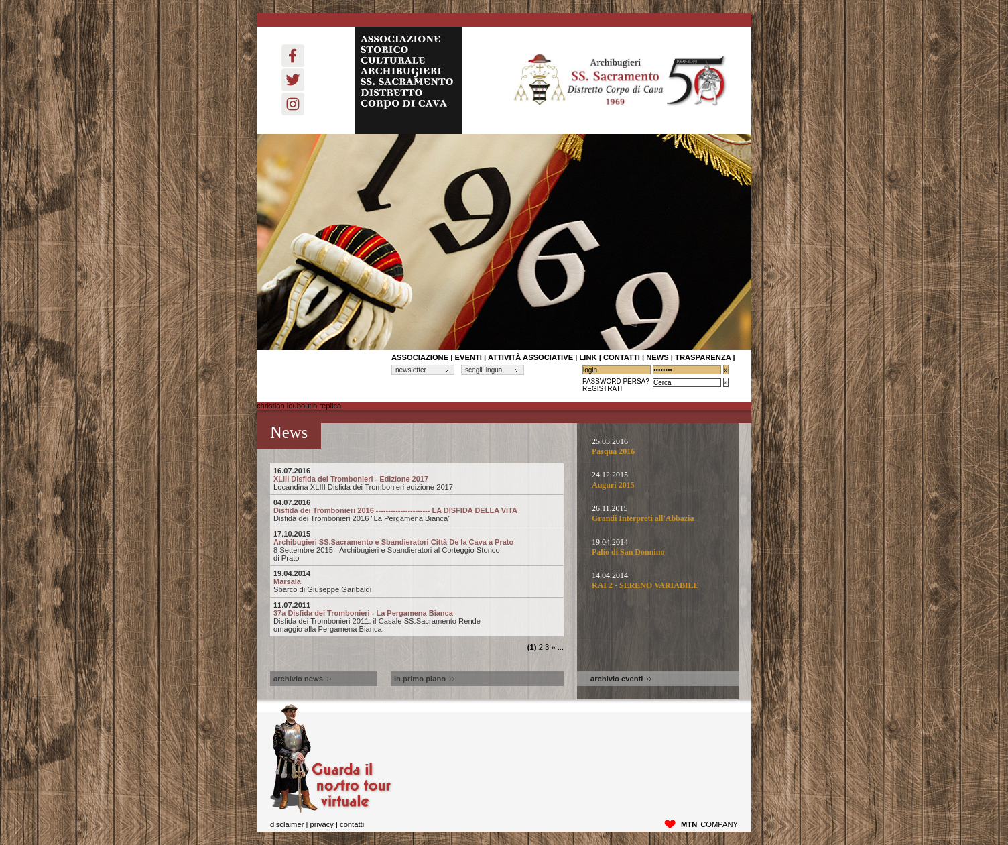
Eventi (468, 357)
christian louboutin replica (299, 406)
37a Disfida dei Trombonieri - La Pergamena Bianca (416, 609)
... (561, 647)
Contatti (352, 824)
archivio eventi (620, 679)
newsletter (410, 370)
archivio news (302, 679)
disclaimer (287, 824)
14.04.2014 (659, 581)
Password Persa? (615, 381)
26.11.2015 (659, 514)
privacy (321, 824)
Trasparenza (703, 357)
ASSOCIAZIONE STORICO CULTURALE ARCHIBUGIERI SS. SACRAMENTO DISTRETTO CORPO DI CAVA (408, 80)
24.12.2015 (659, 480)
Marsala (416, 577)
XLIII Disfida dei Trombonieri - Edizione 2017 (416, 475)
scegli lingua (483, 370)
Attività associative (530, 357)
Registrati (602, 388)
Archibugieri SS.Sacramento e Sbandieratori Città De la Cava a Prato (416, 538)
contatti (621, 357)
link (587, 357)
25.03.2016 (659, 447)
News (657, 357)
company (709, 824)
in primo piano (424, 679)
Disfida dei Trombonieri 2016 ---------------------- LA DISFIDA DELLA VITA (416, 506)
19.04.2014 (659, 547)
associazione (419, 357)
